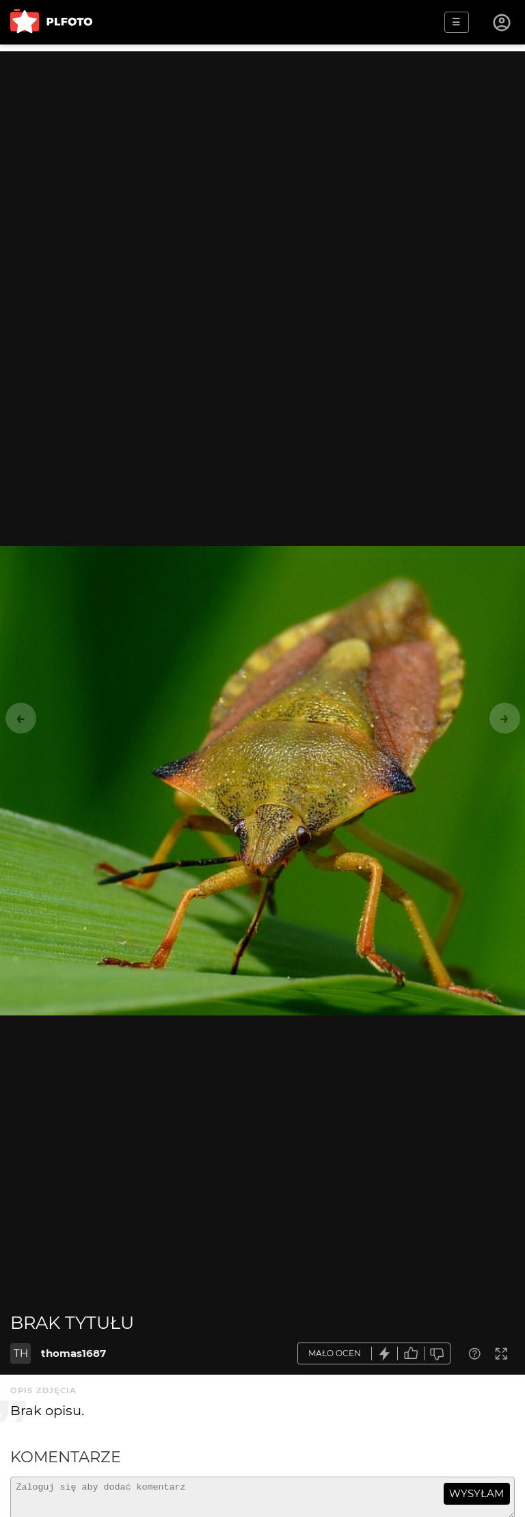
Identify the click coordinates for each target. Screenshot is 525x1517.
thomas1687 (73, 1353)
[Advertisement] (262, 147)
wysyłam (476, 1493)
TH (21, 1353)
